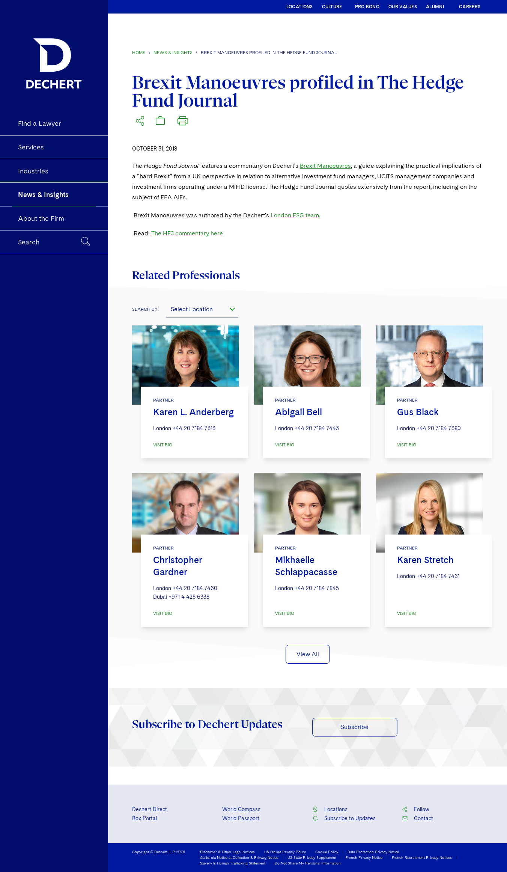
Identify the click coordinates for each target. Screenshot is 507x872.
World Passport (240, 818)
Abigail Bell (298, 412)
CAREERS (469, 6)
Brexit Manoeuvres (325, 165)
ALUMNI (435, 6)
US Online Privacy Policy (285, 851)
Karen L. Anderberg (193, 412)
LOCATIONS (299, 6)
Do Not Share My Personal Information (308, 863)
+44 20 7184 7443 (317, 428)
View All (307, 654)
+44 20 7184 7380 (439, 428)
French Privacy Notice (364, 857)
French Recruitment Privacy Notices (422, 857)
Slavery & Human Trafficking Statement (232, 863)
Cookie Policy (326, 851)
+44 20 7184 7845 (317, 588)
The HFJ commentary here (187, 233)
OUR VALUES (402, 6)
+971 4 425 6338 (188, 597)
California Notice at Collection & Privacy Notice (239, 857)
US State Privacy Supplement (311, 857)
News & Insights (173, 52)
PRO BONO (367, 6)
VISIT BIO (162, 444)
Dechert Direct (149, 809)
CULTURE (332, 6)
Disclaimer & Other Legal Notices (227, 851)
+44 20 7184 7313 (194, 428)
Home (138, 52)
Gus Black (418, 412)
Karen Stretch (425, 559)
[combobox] (202, 309)
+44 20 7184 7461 (438, 576)
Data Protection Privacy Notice (373, 851)
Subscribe (355, 726)
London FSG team (295, 215)
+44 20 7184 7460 (195, 588)
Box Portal (144, 818)
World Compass (241, 809)
